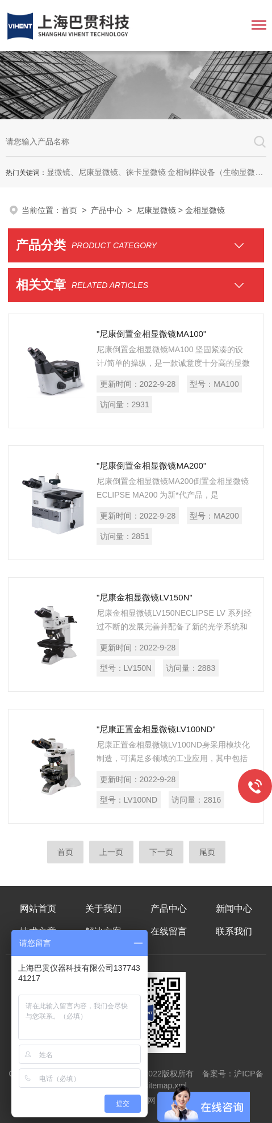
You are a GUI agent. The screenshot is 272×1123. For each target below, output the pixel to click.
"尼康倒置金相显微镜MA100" (151, 334)
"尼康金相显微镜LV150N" (145, 597)
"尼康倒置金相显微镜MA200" (151, 465)
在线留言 (168, 931)
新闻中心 (234, 908)
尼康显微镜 (156, 210)
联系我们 (234, 931)
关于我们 (103, 908)
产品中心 (107, 210)
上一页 (111, 852)
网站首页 (38, 908)
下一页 (161, 852)
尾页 (207, 852)
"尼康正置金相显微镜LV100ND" (156, 729)
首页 (69, 210)
